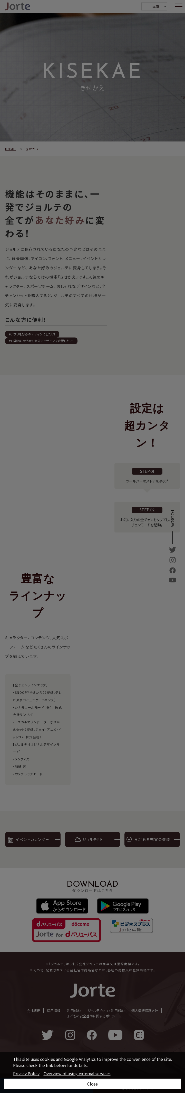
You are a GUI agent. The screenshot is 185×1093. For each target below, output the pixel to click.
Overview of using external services (77, 1073)
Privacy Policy (26, 1073)
